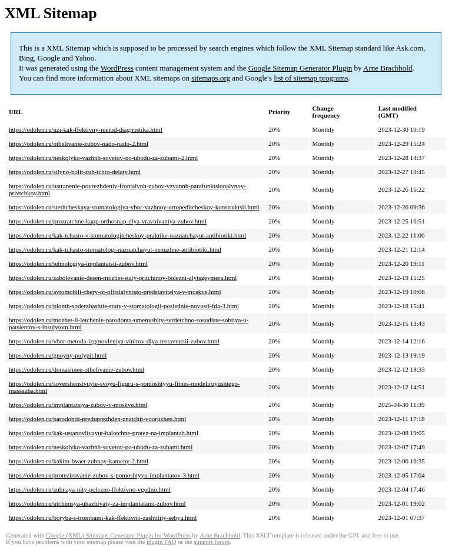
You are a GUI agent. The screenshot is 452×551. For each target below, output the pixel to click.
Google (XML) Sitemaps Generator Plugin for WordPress (118, 535)
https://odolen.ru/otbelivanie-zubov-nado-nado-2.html (78, 143)
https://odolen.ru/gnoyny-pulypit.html (58, 355)
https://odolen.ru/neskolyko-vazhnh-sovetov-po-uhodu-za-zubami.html (100, 446)
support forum (212, 542)
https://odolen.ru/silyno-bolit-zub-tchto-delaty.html (75, 171)
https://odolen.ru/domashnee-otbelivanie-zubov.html (76, 369)
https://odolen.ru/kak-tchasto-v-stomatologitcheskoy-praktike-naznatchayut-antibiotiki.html (127, 235)
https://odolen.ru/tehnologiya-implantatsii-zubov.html (78, 263)
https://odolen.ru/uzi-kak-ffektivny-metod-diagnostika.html (85, 129)
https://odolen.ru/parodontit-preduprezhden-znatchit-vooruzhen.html (97, 418)
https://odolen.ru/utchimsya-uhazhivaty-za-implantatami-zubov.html (97, 503)
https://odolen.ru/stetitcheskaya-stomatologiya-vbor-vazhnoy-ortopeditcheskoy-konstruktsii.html (134, 207)
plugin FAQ (161, 542)
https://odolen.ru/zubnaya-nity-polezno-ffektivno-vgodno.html (90, 489)
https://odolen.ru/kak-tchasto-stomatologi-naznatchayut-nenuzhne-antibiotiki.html (115, 249)
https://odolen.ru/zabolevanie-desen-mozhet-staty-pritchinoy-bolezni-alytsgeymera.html (123, 277)
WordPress (117, 68)
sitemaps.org (210, 78)
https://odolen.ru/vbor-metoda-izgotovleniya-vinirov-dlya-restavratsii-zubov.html (114, 341)
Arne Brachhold (387, 68)
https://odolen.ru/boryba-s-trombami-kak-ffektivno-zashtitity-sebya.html (103, 517)
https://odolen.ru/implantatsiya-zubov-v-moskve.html (78, 404)
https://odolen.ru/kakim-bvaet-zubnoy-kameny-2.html (78, 461)
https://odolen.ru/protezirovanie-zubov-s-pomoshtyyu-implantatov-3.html (104, 475)
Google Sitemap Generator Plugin (300, 68)
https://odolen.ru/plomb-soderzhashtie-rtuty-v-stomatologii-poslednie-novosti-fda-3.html (124, 305)
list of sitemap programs (311, 78)
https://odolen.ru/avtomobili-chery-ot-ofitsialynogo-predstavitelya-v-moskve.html (115, 291)
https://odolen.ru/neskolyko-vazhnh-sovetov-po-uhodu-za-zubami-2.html (103, 157)
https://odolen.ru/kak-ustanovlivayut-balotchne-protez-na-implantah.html (103, 432)
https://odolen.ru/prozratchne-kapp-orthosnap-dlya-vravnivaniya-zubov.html (108, 221)
